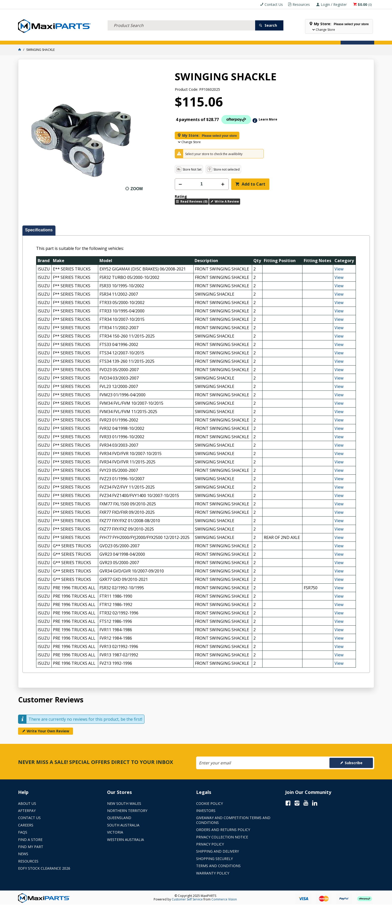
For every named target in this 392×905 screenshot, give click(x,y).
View (339, 269)
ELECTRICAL (58, 38)
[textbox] (181, 19)
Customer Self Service (187, 899)
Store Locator (243, 38)
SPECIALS (216, 38)
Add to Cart (253, 184)
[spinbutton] (201, 184)
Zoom (136, 189)
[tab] (38, 230)
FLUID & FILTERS (87, 38)
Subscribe (353, 762)
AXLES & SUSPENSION (158, 38)
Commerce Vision (224, 899)
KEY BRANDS (192, 38)
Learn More (268, 119)
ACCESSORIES (32, 38)
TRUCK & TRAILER (121, 38)
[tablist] (196, 449)
